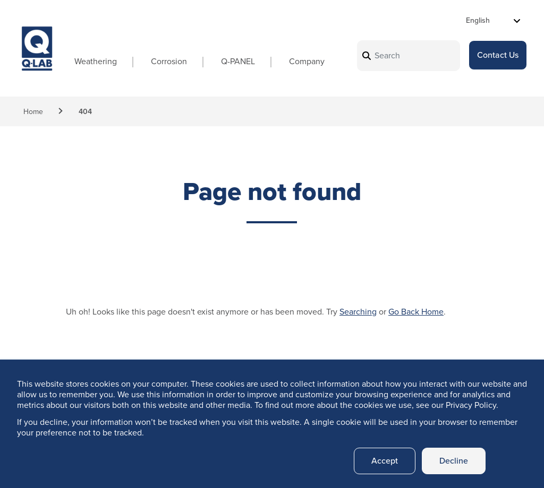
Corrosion (169, 61)
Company (307, 61)
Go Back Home (416, 312)
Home (33, 111)
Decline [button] (453, 461)
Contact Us (497, 55)
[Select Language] (493, 20)
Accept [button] (384, 461)
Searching (358, 312)
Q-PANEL (238, 61)
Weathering (95, 61)
